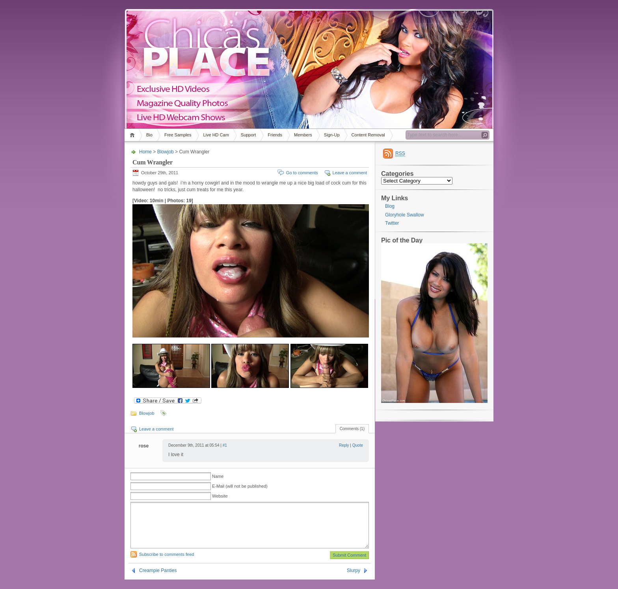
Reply (344, 445)
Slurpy (353, 580)
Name (217, 476)
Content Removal (368, 134)
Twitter (392, 223)
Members (303, 134)
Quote (357, 445)
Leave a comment (350, 172)
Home (133, 135)
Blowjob (165, 152)
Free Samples (177, 134)
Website (220, 496)
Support (248, 134)
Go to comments (302, 172)
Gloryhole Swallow (404, 215)
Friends (275, 134)
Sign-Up (332, 134)
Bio (149, 134)
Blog (390, 206)
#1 (225, 445)
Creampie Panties (158, 580)
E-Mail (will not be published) (240, 486)
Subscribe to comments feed (166, 563)
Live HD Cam (216, 134)
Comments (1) (352, 429)
